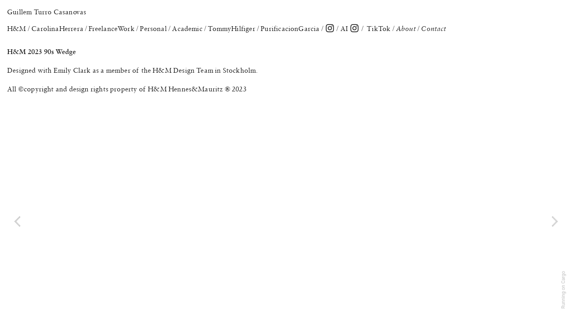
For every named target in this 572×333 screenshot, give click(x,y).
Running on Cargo (563, 290)
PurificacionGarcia (290, 28)
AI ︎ (349, 28)
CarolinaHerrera (57, 28)
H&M (16, 28)
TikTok (378, 28)
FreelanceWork (111, 28)
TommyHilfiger (231, 28)
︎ (330, 28)
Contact (433, 28)
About (406, 28)
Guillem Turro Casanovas (46, 12)
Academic (187, 28)
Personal (153, 28)
